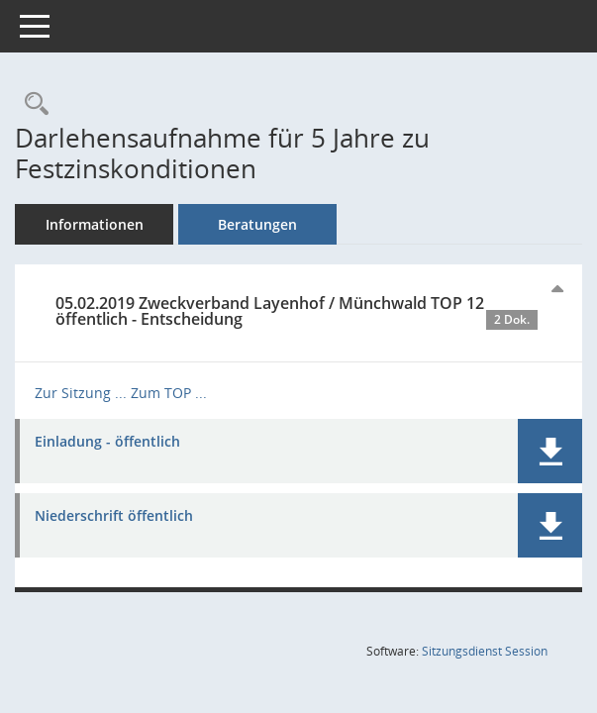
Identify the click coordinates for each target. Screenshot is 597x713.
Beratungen (257, 224)
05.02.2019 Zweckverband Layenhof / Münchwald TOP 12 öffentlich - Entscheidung (296, 311)
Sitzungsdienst (484, 651)
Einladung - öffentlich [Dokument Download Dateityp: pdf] (107, 442)
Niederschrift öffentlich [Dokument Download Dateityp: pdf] (114, 516)
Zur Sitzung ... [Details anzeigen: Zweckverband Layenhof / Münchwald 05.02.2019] (81, 392)
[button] (550, 451)
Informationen (95, 224)
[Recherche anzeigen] (32, 104)
